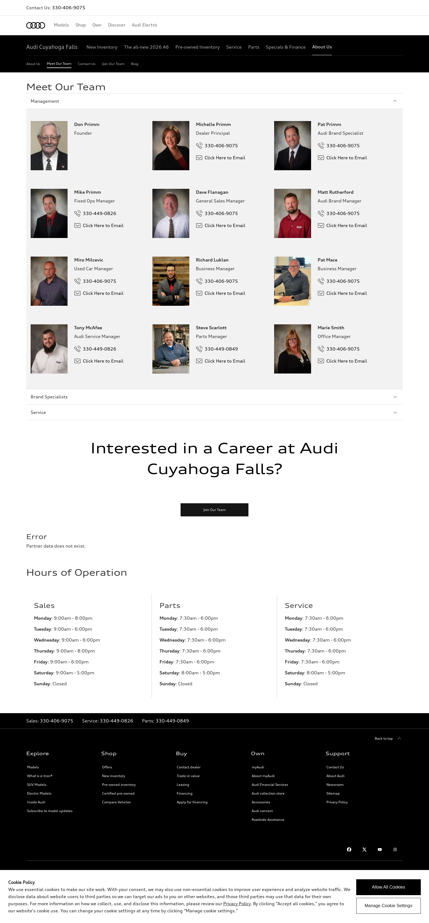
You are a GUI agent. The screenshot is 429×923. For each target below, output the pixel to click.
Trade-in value (188, 776)
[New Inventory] (101, 47)
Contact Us (335, 767)
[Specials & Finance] (286, 47)
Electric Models (39, 793)
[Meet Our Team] (59, 65)
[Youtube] (379, 849)
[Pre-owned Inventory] (197, 47)
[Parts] (253, 47)
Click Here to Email (220, 157)
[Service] (234, 47)
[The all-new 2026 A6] (146, 47)
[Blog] (134, 65)
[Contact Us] (86, 65)
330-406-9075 (68, 7)
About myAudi (263, 776)
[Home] (35, 25)
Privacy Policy (337, 802)
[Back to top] (389, 738)
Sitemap (333, 793)
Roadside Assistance (268, 820)
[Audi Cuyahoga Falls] (52, 47)
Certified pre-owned (118, 793)
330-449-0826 (116, 721)
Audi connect (262, 811)
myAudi (258, 767)
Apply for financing (192, 802)
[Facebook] (349, 849)
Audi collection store (268, 793)
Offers (107, 767)
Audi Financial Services (270, 785)
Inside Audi (36, 802)
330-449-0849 (172, 721)
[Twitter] (364, 849)
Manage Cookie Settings (388, 905)
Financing (185, 793)
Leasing (183, 785)
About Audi (335, 776)
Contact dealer (189, 767)
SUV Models (36, 785)
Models (33, 767)
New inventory (113, 776)
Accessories (261, 802)
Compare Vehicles (116, 802)
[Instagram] (395, 849)
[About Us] (322, 47)
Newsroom (335, 785)
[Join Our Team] (113, 65)
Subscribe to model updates (50, 811)
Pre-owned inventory (119, 785)
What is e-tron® (40, 776)
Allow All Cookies (388, 887)
